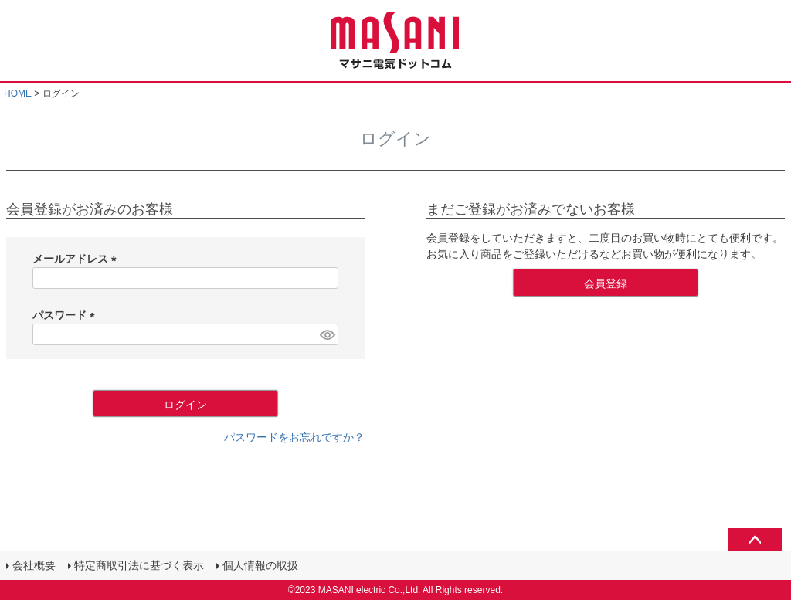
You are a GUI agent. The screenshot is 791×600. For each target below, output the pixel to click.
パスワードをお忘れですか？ (294, 437)
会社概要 (34, 565)
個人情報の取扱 (260, 565)
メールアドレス (77, 259)
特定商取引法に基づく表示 (139, 565)
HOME (18, 93)
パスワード (66, 315)
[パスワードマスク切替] (327, 334)
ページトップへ (755, 539)
